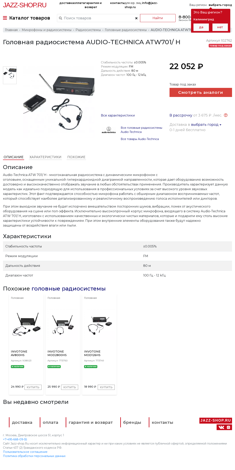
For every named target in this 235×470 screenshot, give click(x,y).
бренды (132, 422)
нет (220, 27)
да (201, 27)
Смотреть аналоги (200, 92)
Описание (14, 157)
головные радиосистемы (68, 288)
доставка (66, 3)
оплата (79, 3)
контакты (117, 3)
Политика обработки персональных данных (34, 456)
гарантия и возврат (93, 5)
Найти (158, 18)
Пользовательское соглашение (25, 452)
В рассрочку (181, 115)
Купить (33, 387)
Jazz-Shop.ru (24, 5)
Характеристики (45, 157)
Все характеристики (118, 115)
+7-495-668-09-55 (15, 439)
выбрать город (206, 124)
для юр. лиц (141, 5)
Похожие (76, 157)
